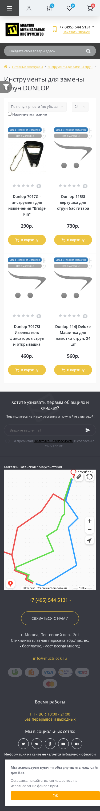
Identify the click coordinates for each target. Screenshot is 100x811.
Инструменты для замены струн (70, 67)
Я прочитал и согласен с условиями (53, 443)
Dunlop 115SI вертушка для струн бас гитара (73, 202)
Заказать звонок (76, 32)
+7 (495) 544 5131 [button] (50, 600)
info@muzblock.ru (50, 658)
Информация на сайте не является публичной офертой (50, 754)
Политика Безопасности (53, 440)
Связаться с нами (50, 618)
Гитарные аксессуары (27, 67)
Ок (55, 796)
